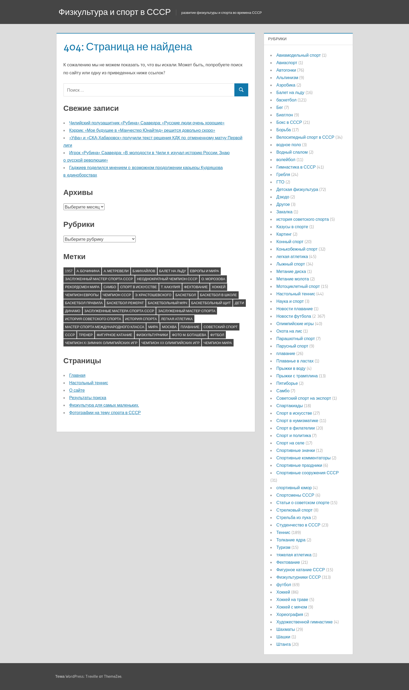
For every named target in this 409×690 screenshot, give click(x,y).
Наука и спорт (290, 301)
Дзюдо (282, 196)
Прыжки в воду (290, 368)
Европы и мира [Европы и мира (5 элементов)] (204, 271)
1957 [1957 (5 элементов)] (69, 271)
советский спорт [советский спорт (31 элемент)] (220, 327)
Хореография (289, 614)
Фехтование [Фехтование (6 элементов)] (196, 287)
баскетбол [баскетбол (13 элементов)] (185, 295)
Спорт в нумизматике (297, 420)
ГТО (280, 182)
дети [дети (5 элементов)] (239, 303)
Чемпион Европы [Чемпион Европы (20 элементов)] (82, 295)
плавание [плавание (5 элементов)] (190, 327)
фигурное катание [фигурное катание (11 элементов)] (114, 335)
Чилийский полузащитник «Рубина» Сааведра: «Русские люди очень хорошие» (147, 122)
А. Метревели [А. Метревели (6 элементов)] (116, 271)
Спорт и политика (293, 435)
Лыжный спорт (290, 264)
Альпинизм (287, 77)
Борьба (283, 129)
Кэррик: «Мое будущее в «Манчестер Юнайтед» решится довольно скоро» (142, 130)
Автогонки (286, 70)
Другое (283, 204)
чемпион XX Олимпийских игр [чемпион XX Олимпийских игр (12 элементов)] (171, 343)
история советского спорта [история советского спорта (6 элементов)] (93, 319)
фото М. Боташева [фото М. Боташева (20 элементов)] (189, 335)
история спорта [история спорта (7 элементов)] (141, 319)
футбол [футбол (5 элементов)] (217, 335)
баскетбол (286, 100)
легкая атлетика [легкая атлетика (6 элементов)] (177, 319)
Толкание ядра (290, 539)
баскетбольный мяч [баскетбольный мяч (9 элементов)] (167, 303)
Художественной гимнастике (304, 621)
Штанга (283, 644)
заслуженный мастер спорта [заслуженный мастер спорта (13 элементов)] (186, 311)
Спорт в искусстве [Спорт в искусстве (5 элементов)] (138, 287)
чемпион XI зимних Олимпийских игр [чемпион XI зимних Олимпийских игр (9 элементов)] (101, 343)
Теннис (283, 532)
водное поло (288, 144)
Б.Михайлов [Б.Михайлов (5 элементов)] (144, 271)
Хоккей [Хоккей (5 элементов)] (219, 287)
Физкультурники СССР (298, 577)
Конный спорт (289, 241)
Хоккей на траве (292, 599)
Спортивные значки (295, 450)
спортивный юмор (294, 487)
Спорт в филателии (295, 428)
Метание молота (292, 278)
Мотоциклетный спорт (298, 286)
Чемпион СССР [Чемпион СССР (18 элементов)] (117, 295)
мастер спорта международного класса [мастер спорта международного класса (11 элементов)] (104, 327)
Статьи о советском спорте (302, 502)
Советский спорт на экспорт (303, 398)
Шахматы (285, 629)
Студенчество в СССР (298, 525)
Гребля (283, 174)
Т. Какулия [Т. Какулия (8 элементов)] (170, 287)
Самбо (283, 390)
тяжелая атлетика (293, 554)
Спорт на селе (290, 443)
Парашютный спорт (295, 338)
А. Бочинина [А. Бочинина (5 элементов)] (88, 271)
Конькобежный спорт (297, 249)
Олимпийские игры (295, 323)
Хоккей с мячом (291, 607)
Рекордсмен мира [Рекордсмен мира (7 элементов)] (82, 287)
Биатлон (284, 114)
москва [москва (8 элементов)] (169, 327)
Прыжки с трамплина (297, 375)
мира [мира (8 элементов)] (153, 327)
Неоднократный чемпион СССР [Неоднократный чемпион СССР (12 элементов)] (167, 279)
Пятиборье (287, 383)
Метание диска (291, 271)
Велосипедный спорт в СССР (305, 137)
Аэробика (285, 85)
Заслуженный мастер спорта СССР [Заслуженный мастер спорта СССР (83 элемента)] (99, 279)
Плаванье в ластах (295, 361)
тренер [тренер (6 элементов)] (86, 335)
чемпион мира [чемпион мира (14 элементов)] (218, 343)
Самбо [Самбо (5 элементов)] (109, 287)
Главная (77, 375)
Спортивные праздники (299, 465)
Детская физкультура (297, 189)
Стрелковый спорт (294, 510)
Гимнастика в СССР (296, 167)
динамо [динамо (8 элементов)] (72, 311)
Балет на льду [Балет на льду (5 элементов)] (172, 271)
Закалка (284, 211)
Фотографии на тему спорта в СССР (105, 412)
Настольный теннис (88, 382)
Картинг (284, 234)
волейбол (285, 159)
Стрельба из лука (293, 517)
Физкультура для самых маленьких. (104, 405)
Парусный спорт (292, 346)
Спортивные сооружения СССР (307, 472)
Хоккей (283, 592)
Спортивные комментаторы (303, 457)
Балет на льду (290, 92)
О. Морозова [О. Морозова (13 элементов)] (213, 279)
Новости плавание (294, 308)
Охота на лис (289, 331)
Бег (279, 107)
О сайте (77, 390)
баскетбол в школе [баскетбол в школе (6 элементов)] (218, 295)
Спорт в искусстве (294, 413)
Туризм (283, 547)
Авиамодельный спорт (298, 55)
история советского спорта (302, 219)
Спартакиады (289, 405)
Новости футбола (293, 316)
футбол (283, 584)
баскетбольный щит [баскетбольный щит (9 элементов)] (211, 303)
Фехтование (288, 562)
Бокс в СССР (289, 122)
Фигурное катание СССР (300, 569)
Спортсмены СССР (295, 495)
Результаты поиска (87, 397)
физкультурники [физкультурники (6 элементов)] (152, 335)
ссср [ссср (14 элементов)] (70, 335)
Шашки (283, 636)
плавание (285, 353)
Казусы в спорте (292, 226)
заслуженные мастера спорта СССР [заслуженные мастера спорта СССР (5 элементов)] (119, 311)
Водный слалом (291, 152)
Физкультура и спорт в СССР (115, 12)
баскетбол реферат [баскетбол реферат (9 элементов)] (125, 303)
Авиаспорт (286, 62)
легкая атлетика (292, 256)
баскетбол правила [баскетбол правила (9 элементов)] (84, 303)
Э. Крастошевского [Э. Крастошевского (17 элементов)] (153, 295)
